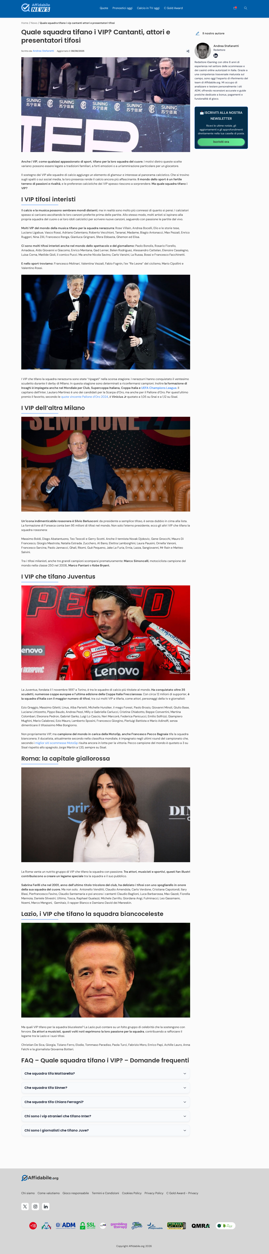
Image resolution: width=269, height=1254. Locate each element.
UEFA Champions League (158, 388)
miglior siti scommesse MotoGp (56, 743)
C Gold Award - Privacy (182, 1193)
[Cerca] (245, 8)
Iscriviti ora (221, 141)
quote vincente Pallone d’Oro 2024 (84, 397)
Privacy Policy (154, 1193)
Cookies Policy (132, 1193)
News (34, 23)
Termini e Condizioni (105, 1193)
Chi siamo (28, 1193)
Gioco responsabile (76, 1193)
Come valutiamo (49, 1193)
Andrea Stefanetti (43, 50)
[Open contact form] (235, 8)
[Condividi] (188, 51)
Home (24, 23)
